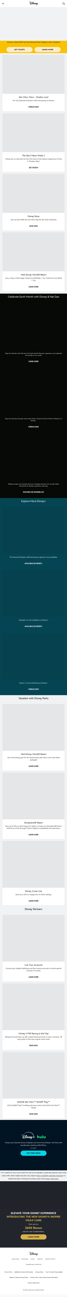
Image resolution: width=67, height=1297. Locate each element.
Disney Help (24, 1259)
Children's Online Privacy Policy (18, 1277)
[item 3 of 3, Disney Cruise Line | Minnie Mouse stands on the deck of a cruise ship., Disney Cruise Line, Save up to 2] (33, 873)
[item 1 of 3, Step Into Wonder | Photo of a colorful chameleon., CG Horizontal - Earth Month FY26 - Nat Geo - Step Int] (33, 334)
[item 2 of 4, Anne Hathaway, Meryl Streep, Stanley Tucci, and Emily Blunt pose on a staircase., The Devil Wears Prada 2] (33, 142)
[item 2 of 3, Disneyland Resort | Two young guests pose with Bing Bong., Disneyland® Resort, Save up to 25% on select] (33, 806)
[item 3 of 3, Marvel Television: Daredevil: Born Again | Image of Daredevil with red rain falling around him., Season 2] (33, 663)
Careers (32, 1259)
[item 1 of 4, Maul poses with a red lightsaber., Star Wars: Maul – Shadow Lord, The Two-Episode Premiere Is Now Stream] (33, 83)
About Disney (15, 1259)
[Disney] (33, 3)
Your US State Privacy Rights (54, 1272)
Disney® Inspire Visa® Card (33, 1264)
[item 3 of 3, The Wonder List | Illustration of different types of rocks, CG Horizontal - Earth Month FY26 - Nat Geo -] (33, 464)
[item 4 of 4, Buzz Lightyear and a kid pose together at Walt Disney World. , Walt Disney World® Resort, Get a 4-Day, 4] (33, 261)
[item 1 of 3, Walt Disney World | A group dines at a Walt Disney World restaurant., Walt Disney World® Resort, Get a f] (33, 737)
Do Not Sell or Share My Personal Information (44, 1277)
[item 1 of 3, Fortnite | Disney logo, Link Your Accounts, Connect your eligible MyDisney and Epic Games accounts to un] (33, 948)
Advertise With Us (50, 1259)
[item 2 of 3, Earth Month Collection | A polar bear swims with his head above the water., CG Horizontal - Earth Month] (33, 399)
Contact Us (40, 1259)
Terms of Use (8, 1272)
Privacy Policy (39, 1272)
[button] (3, 3)
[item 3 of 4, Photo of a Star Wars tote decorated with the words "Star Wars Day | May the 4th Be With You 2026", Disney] (33, 202)
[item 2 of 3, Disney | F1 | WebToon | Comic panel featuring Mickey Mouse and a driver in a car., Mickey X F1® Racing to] (33, 1016)
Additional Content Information (23, 1272)
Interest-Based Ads (33, 1283)
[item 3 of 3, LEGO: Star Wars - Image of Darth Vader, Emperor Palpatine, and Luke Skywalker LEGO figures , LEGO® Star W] (33, 1085)
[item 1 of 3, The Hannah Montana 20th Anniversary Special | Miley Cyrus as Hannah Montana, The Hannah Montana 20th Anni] (33, 537)
